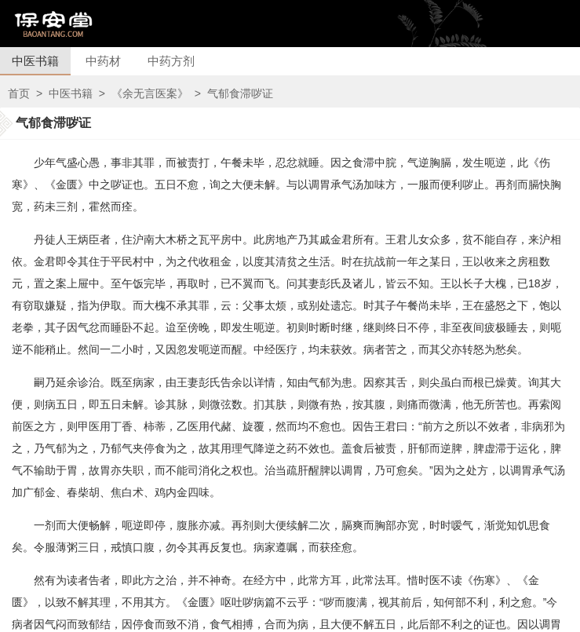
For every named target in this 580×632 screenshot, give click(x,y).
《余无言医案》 (149, 93)
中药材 (103, 61)
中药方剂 (171, 61)
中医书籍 (35, 61)
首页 (19, 93)
